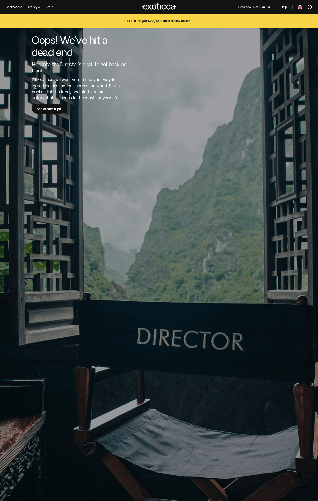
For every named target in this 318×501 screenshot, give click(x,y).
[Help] (284, 7)
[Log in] (309, 7)
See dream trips (49, 109)
